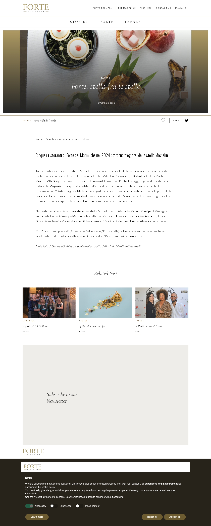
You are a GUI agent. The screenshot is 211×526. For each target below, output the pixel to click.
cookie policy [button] (48, 487)
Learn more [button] (37, 516)
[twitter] (186, 121)
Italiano (180, 8)
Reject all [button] (152, 516)
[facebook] (182, 121)
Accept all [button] (174, 516)
